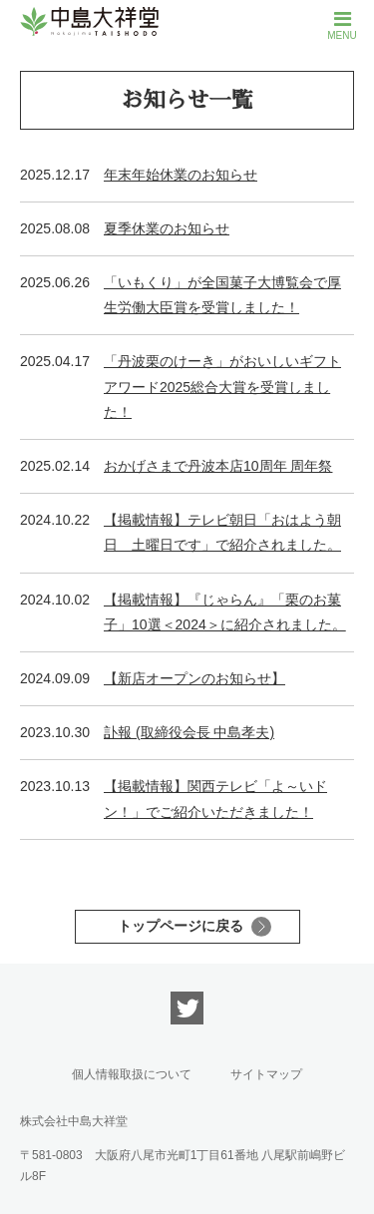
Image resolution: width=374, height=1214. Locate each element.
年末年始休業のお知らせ (180, 175)
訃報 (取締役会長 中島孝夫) (189, 732)
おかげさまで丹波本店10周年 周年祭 (218, 466)
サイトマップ (266, 1074)
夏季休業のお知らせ (166, 228)
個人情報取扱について (131, 1074)
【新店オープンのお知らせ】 (194, 678)
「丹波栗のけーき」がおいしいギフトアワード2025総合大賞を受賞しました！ (222, 386)
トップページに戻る (180, 926)
